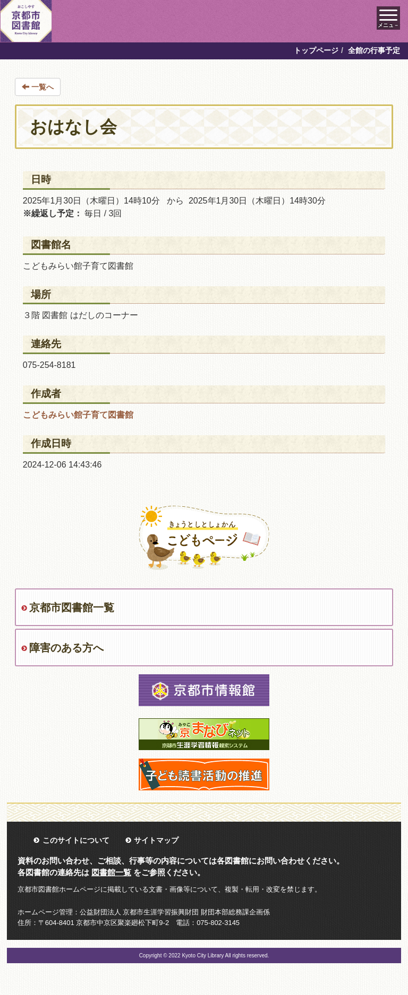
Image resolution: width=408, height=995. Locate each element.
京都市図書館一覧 (71, 607)
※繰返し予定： (52, 213)
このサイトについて (75, 840)
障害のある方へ (66, 648)
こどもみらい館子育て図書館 (78, 414)
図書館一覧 (111, 872)
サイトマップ (156, 840)
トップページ (316, 50)
